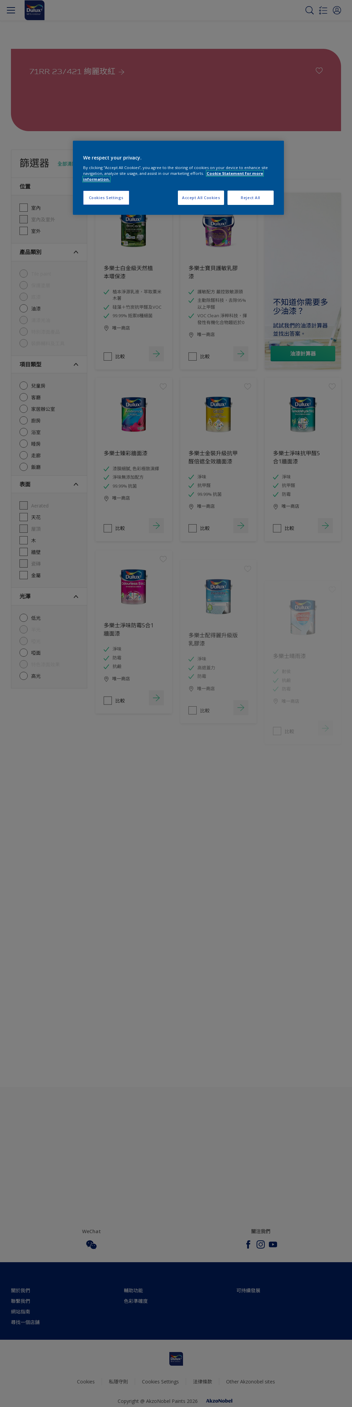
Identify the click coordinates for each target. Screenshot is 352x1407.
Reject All (250, 197)
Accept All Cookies (201, 197)
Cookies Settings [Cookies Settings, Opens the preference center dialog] (106, 197)
